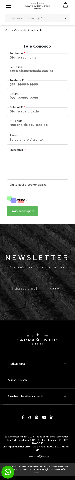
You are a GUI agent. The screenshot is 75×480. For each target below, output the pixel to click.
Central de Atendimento (28, 30)
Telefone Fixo (18, 80)
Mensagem (17, 150)
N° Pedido (16, 121)
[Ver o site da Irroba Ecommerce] (38, 456)
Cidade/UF (16, 107)
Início (7, 30)
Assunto (15, 135)
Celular (14, 94)
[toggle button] (8, 5)
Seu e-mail (16, 67)
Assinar (54, 288)
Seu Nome (16, 53)
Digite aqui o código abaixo (28, 185)
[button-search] (64, 18)
